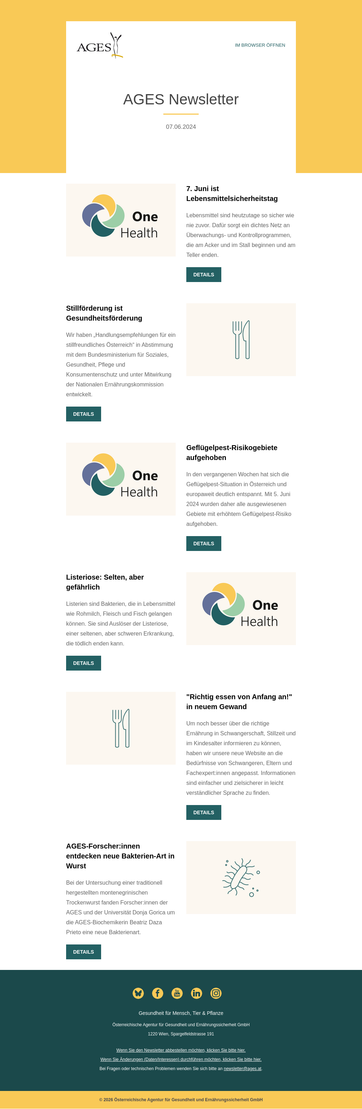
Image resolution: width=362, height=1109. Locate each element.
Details (203, 274)
